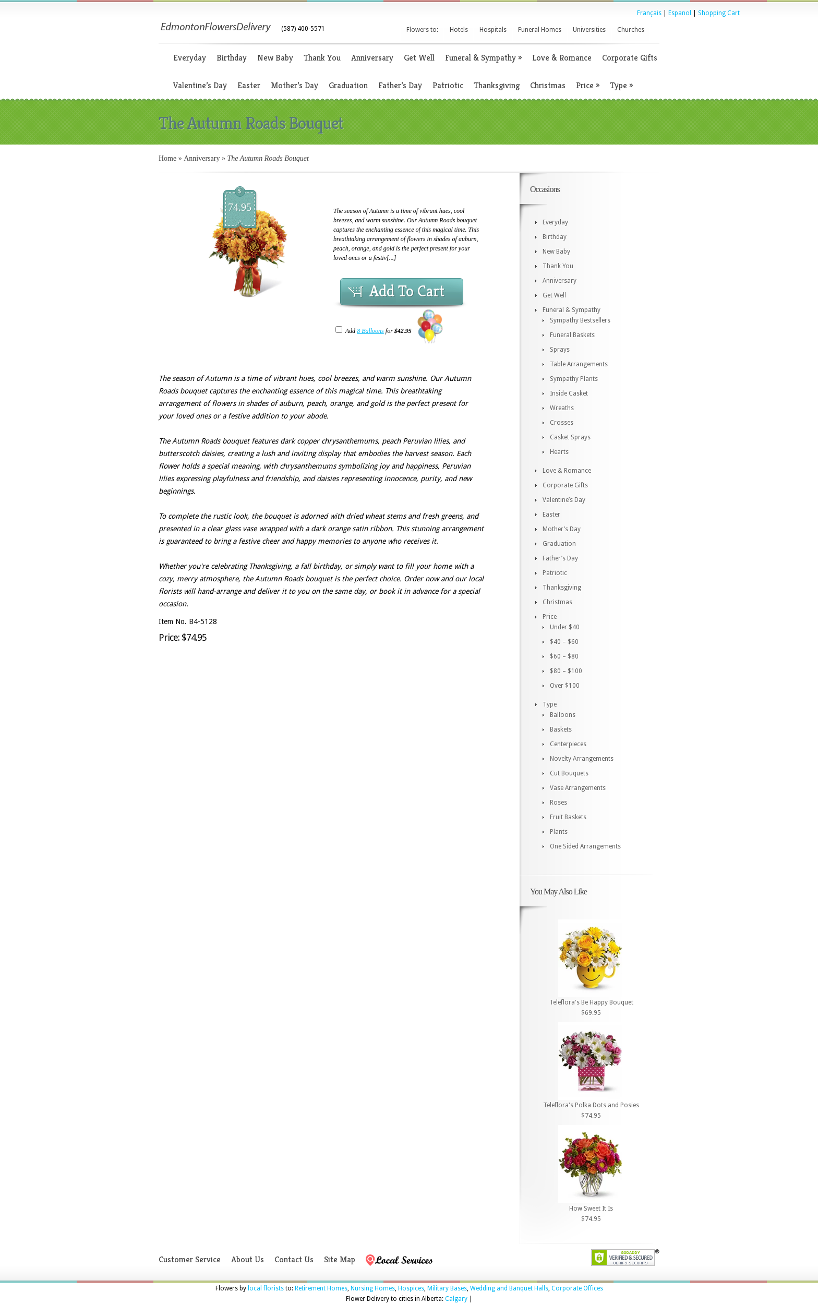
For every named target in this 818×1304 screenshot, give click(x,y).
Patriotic (447, 85)
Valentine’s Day (200, 85)
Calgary (456, 1298)
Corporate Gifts (629, 57)
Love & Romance (562, 57)
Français (649, 13)
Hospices (411, 1288)
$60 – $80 (564, 656)
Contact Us (294, 1259)
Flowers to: (422, 29)
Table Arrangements (579, 364)
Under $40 (565, 627)
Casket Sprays (570, 437)
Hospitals (493, 29)
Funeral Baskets (572, 335)
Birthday (231, 57)
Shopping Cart (719, 13)
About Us (247, 1259)
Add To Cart (406, 291)
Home (167, 158)
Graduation (348, 85)
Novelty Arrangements (582, 758)
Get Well (419, 57)
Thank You (322, 57)
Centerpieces (568, 744)
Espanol (679, 13)
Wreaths (562, 408)
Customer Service (190, 1259)
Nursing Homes (373, 1288)
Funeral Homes (539, 29)
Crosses (561, 422)
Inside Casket (569, 393)
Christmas (548, 85)
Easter (248, 85)
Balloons (562, 715)
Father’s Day (400, 85)
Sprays (560, 349)
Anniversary (372, 57)
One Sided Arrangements (585, 846)
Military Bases (447, 1288)
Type (621, 85)
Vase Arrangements (578, 788)
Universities (589, 29)
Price (587, 85)
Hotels (459, 29)
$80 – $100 (566, 671)
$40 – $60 (564, 641)
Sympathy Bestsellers (580, 320)
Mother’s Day (294, 85)
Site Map (339, 1259)
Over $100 (565, 685)
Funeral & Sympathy (483, 57)
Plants (559, 831)
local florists (266, 1288)
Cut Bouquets (569, 773)
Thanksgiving (497, 85)
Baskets (561, 729)
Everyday (189, 57)
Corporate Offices (577, 1288)
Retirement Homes (321, 1288)
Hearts (559, 452)
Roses (558, 802)
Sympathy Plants (574, 378)
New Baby (275, 57)
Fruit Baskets (568, 817)
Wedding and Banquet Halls (509, 1288)
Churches (630, 29)
